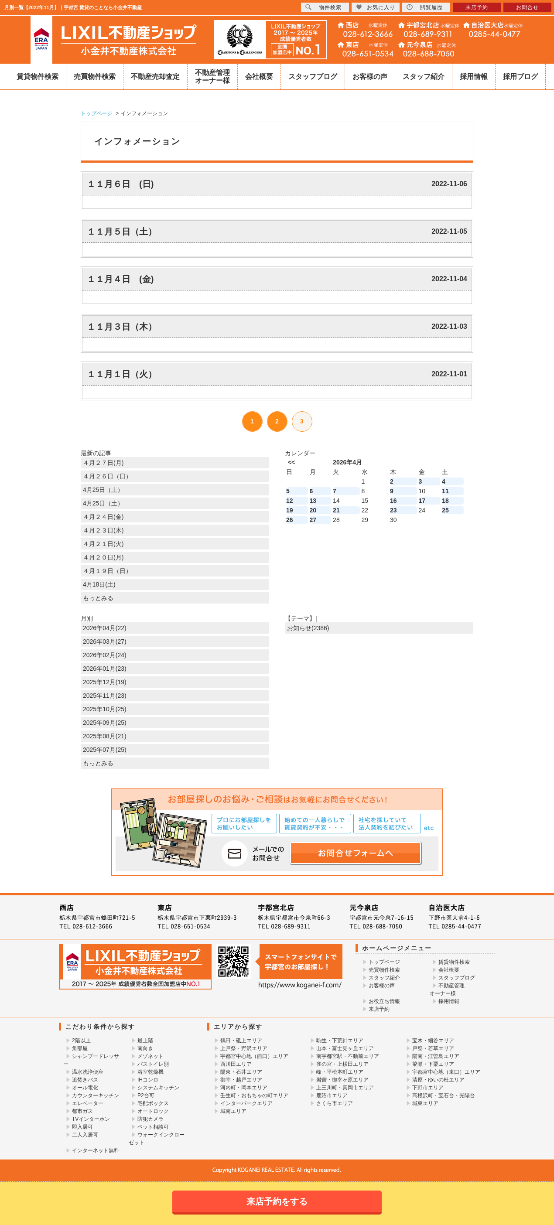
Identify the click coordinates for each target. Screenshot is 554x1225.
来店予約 (379, 1009)
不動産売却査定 (155, 76)
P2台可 (145, 1095)
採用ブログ (520, 76)
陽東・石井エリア (241, 1072)
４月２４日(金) (103, 516)
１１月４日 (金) (120, 279)
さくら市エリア (334, 1103)
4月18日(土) (99, 584)
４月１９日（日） (107, 570)
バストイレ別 (153, 1064)
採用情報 (474, 76)
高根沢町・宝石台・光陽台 (443, 1095)
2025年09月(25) (105, 722)
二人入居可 (85, 1135)
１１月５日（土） (122, 231)
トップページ (384, 962)
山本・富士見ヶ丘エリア (345, 1048)
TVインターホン (91, 1119)
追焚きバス (85, 1080)
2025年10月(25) (105, 709)
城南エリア (233, 1111)
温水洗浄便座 (87, 1072)
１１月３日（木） (122, 326)
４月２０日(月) (103, 557)
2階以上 (81, 1040)
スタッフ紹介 (424, 76)
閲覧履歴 (425, 7)
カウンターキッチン (95, 1095)
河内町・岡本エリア (243, 1088)
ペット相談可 (153, 1127)
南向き (145, 1048)
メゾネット (150, 1056)
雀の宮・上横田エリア (342, 1064)
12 (289, 500)
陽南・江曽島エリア (435, 1056)
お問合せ (527, 7)
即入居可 (82, 1127)
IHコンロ (147, 1080)
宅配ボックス (153, 1103)
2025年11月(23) (105, 695)
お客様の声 (369, 76)
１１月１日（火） (122, 374)
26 (289, 519)
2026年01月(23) (105, 668)
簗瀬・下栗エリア (433, 1064)
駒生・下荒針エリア (339, 1040)
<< (291, 462)
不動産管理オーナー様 (212, 76)
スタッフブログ (312, 76)
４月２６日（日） (107, 476)
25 (445, 510)
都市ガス (82, 1111)
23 (393, 510)
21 (336, 510)
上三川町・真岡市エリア (345, 1088)
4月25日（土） (103, 489)
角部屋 (80, 1048)
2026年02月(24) (105, 655)
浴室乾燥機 (150, 1072)
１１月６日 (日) (120, 184)
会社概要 (259, 76)
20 (313, 510)
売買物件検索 (95, 76)
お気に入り (375, 7)
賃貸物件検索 (37, 76)
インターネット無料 (95, 1150)
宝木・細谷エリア (433, 1040)
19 (289, 510)
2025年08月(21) (105, 736)
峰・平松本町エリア (339, 1072)
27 (313, 519)
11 (445, 491)
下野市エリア (428, 1088)
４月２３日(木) (103, 530)
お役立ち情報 (384, 1001)
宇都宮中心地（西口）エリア (254, 1056)
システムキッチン (158, 1088)
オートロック (153, 1111)
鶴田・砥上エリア (241, 1040)
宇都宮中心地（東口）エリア (446, 1072)
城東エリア (425, 1103)
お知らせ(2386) (308, 627)
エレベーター (87, 1103)
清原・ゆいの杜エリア (438, 1080)
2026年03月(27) (105, 641)
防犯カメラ (150, 1119)
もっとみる (98, 597)
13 (313, 500)
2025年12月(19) (105, 682)
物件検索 (323, 7)
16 (393, 500)
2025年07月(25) (105, 749)
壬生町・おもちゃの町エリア (254, 1095)
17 (422, 500)
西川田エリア (236, 1064)
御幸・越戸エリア (241, 1080)
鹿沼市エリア (332, 1095)
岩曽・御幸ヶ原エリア (342, 1080)
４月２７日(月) (103, 462)
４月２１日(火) (103, 543)
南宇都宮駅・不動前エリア (347, 1056)
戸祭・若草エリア (433, 1048)
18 (445, 500)
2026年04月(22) (105, 627)
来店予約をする (277, 1201)
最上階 (145, 1040)
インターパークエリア (246, 1103)
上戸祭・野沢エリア (243, 1048)
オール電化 (85, 1088)
